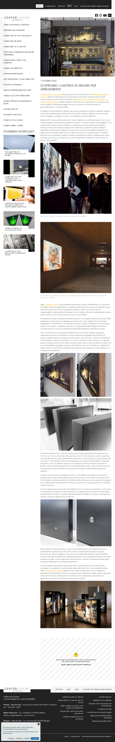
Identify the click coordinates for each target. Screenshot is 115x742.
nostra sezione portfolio (53, 570)
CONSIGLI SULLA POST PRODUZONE (16, 95)
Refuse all (27, 738)
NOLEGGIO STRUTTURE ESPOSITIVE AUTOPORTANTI (100, 705)
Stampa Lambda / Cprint (13, 125)
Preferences (19, 738)
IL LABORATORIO (50, 6)
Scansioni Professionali (13, 73)
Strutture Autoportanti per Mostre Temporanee (18, 53)
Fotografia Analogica (12, 114)
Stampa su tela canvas (13, 120)
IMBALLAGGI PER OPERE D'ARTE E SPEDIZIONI (101, 717)
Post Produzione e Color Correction (18, 79)
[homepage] (17, 689)
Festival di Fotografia (12, 84)
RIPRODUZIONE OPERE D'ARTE (102, 721)
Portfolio (59, 689)
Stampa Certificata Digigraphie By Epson (17, 102)
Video (76, 689)
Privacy (66, 736)
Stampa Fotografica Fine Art (72, 697)
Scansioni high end (105, 709)
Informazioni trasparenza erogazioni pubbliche (96, 736)
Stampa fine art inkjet (12, 41)
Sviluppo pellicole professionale (99, 712)
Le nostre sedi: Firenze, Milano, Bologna (97, 689)
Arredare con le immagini (14, 30)
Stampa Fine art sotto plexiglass (17, 35)
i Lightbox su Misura (52, 304)
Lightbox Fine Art (10, 109)
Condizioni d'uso (75, 736)
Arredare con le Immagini (102, 700)
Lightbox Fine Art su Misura (51, 94)
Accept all (35, 738)
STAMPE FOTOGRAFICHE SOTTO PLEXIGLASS (73, 718)
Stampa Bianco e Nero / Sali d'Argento (14, 61)
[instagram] (100, 15)
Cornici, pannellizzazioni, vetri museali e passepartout (71, 707)
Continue (11, 738)
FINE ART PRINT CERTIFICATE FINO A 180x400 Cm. (71, 712)
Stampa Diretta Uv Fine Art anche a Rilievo (70, 701)
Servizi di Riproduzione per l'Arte (17, 90)
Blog (69, 689)
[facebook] (96, 15)
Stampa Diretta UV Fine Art (14, 46)
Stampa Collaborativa (12, 68)
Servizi (40, 6)
